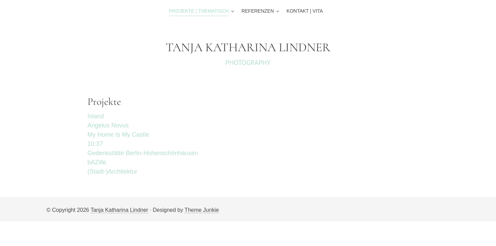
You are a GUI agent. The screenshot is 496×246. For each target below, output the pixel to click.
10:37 (96, 143)
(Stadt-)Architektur (112, 171)
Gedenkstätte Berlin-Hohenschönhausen (142, 153)
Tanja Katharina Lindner (119, 210)
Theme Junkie (201, 210)
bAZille (96, 162)
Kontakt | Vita (305, 11)
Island (95, 116)
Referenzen (258, 11)
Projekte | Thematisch (199, 11)
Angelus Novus (108, 125)
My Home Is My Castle (118, 134)
